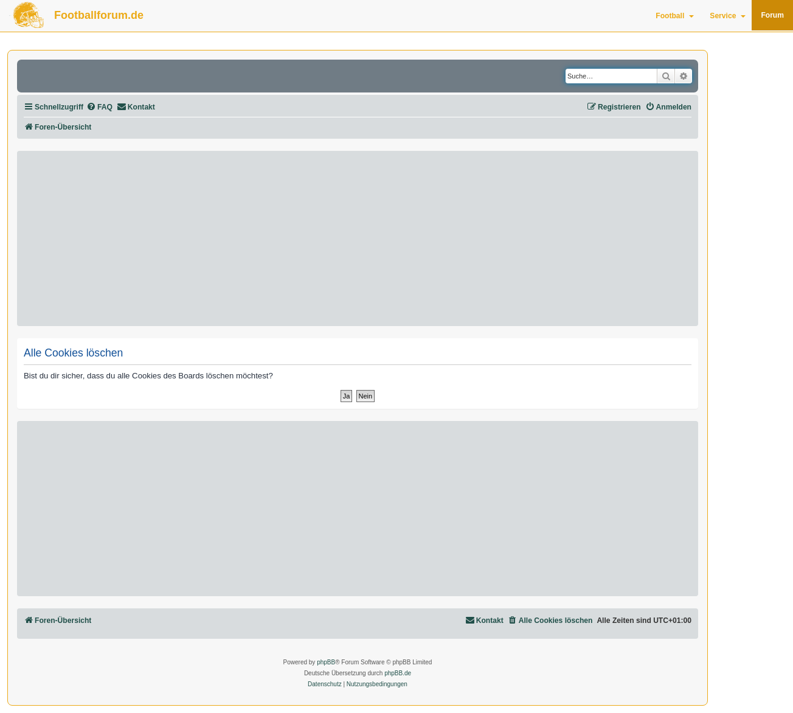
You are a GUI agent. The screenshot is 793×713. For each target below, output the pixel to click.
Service (728, 16)
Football (675, 16)
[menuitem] (99, 107)
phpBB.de (397, 673)
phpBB (326, 662)
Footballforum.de (99, 15)
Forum (772, 15)
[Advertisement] (357, 238)
